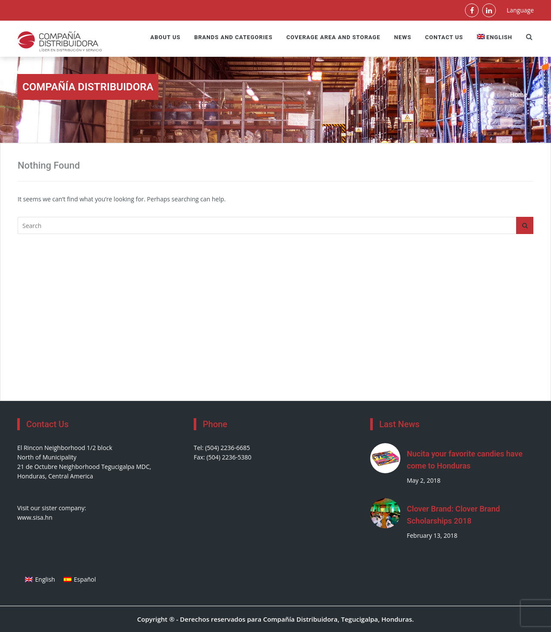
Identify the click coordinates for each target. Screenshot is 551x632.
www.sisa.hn (35, 517)
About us (165, 37)
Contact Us (444, 37)
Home (519, 94)
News (403, 37)
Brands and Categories (233, 37)
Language (520, 10)
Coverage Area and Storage (333, 37)
